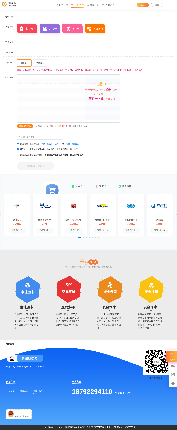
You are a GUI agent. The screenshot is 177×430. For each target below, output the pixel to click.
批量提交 (24, 63)
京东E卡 (19, 220)
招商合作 (108, 5)
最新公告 (93, 5)
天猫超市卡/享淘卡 (84, 220)
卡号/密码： (10, 77)
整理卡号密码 (25, 126)
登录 (143, 5)
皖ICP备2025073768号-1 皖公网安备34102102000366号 (111, 427)
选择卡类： (10, 27)
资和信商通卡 (148, 220)
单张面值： (10, 52)
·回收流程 (23, 391)
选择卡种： (10, 42)
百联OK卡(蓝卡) (116, 220)
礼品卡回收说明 (73, 144)
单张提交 (40, 63)
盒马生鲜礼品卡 (51, 220)
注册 (157, 5)
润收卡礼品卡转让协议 (50, 144)
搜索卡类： (10, 17)
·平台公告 (10, 391)
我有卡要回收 (19, 230)
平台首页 (61, 5)
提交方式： (10, 62)
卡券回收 (77, 5)
